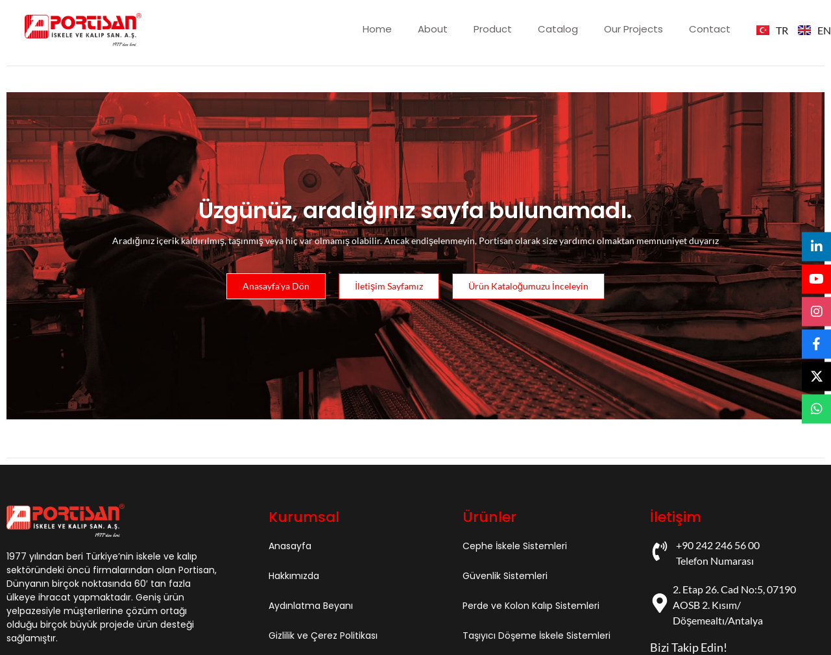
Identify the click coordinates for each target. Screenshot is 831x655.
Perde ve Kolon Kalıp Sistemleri (531, 605)
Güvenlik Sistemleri (505, 575)
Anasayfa (290, 545)
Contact (709, 29)
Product (493, 29)
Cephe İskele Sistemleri (515, 545)
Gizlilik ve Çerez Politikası (323, 635)
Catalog (558, 29)
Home (377, 29)
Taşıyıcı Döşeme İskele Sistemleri (536, 635)
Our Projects (633, 29)
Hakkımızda (294, 575)
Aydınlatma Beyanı (311, 605)
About (433, 29)
